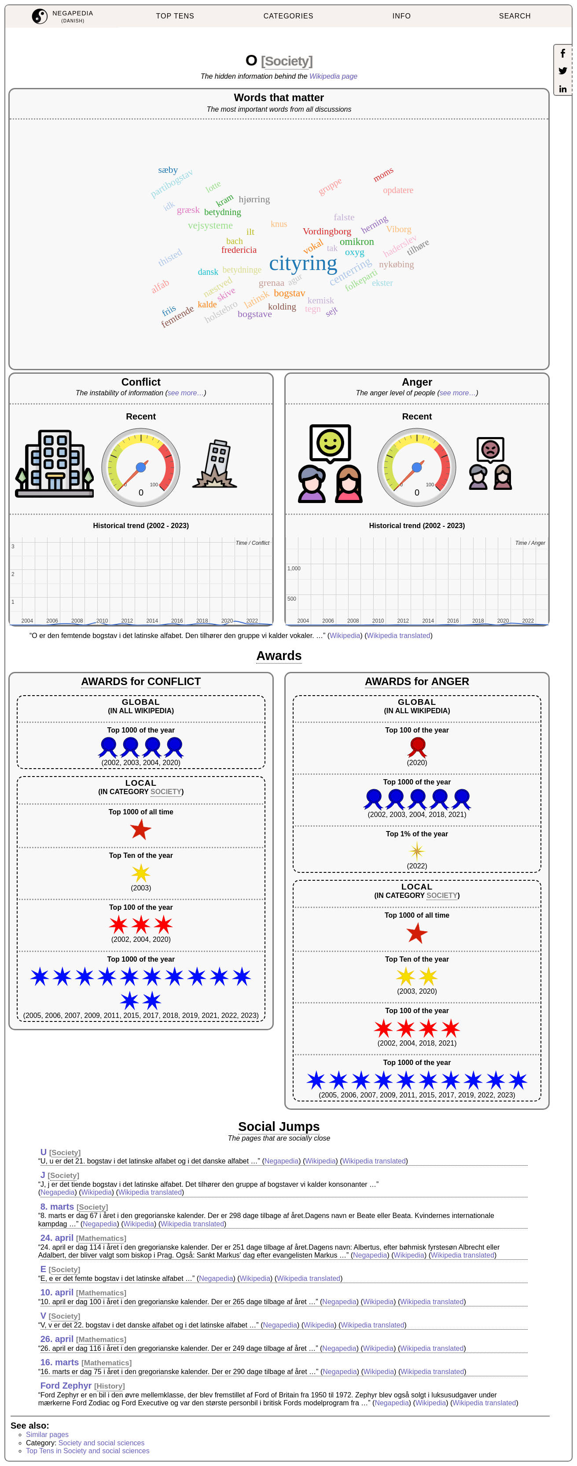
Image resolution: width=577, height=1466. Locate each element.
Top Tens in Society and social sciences (88, 1451)
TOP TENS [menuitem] (175, 16)
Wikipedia (345, 635)
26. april (57, 1339)
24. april (57, 1238)
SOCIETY (166, 791)
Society (287, 61)
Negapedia (281, 1161)
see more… (186, 393)
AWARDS (104, 681)
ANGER (450, 681)
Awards (279, 656)
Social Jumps (279, 1127)
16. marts (59, 1362)
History (110, 1386)
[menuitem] (61, 16)
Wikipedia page (333, 76)
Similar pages (47, 1434)
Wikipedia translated (398, 635)
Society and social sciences (102, 1443)
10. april (57, 1292)
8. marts (57, 1206)
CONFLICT (174, 681)
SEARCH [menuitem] (515, 16)
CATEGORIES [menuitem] (289, 16)
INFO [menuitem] (402, 16)
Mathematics (101, 1238)
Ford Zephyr (66, 1385)
